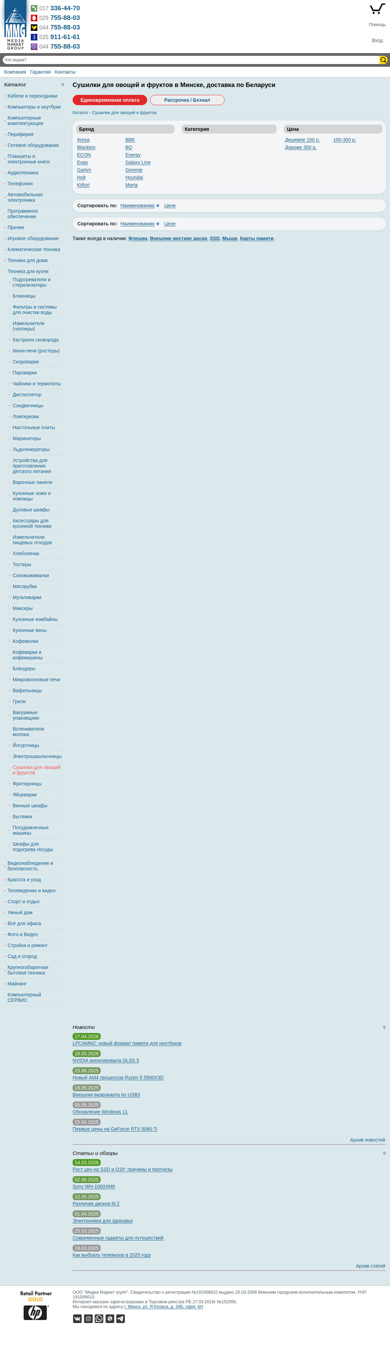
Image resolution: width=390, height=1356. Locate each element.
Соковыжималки (31, 575)
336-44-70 (65, 8)
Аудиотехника (23, 172)
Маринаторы (27, 438)
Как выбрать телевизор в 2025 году (112, 1255)
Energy (132, 155)
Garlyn (84, 170)
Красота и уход (24, 879)
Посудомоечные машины (31, 830)
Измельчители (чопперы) (29, 326)
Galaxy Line (138, 162)
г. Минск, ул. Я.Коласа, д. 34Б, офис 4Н (163, 1306)
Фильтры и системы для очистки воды (34, 309)
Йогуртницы (26, 745)
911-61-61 (65, 36)
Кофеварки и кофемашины (28, 654)
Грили (19, 701)
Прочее (16, 227)
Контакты (65, 72)
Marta (131, 185)
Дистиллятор (27, 394)
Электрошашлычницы (37, 756)
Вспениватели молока (28, 731)
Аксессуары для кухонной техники (32, 523)
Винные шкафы (30, 805)
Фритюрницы (27, 783)
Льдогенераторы (31, 449)
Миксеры (23, 608)
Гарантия (40, 72)
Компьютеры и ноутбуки (34, 107)
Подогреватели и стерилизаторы (31, 282)
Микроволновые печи (36, 679)
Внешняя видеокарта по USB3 (106, 1094)
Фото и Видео (23, 934)
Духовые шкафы (31, 509)
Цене (170, 205)
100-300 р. (344, 139)
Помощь (377, 24)
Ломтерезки (26, 416)
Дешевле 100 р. (302, 139)
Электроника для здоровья (103, 1220)
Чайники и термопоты (37, 383)
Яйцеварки (25, 794)
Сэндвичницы (28, 405)
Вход (377, 40)
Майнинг (17, 983)
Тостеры (22, 564)
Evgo (82, 162)
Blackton (86, 147)
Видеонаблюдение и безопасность (30, 865)
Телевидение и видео (31, 890)
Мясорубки (25, 586)
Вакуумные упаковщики (26, 715)
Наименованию (138, 205)
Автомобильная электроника (25, 197)
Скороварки (26, 361)
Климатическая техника (34, 249)
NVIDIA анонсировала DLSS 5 (106, 1060)
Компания (15, 72)
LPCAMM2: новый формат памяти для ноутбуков (127, 1043)
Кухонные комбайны (35, 619)
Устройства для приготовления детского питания (32, 466)
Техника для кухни (28, 271)
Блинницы (24, 296)
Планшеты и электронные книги (29, 158)
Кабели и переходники (32, 96)
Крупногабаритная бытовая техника (28, 970)
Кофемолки (25, 641)
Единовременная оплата (109, 100)
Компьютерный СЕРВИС (24, 997)
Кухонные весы (30, 630)
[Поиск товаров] (192, 60)
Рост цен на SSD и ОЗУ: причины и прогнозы (123, 1169)
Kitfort (83, 185)
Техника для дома (28, 260)
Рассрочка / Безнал (187, 100)
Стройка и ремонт (28, 945)
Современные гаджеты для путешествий (118, 1238)
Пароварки (25, 372)
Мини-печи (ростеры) (36, 350)
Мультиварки (27, 597)
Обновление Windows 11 (100, 1112)
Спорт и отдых (24, 901)
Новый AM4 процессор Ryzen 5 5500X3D (118, 1077)
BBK (130, 139)
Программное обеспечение (23, 213)
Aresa (83, 139)
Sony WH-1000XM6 (94, 1186)
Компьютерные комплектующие (25, 120)
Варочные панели (32, 482)
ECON (84, 155)
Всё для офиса (24, 923)
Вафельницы (27, 690)
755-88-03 (65, 17)
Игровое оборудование (33, 238)
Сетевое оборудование (33, 145)
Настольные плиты (34, 427)
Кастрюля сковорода (36, 340)
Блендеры (24, 668)
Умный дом (20, 912)
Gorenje (133, 170)
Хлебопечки (26, 553)
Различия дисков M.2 (96, 1203)
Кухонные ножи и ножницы (32, 495)
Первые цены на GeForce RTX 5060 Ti (115, 1129)
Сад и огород (22, 956)
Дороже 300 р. (301, 147)
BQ (128, 147)
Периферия (21, 134)
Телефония (20, 183)
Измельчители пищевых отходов (32, 539)
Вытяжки (22, 816)
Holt (81, 177)
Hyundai (134, 177)
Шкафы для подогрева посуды (33, 846)
